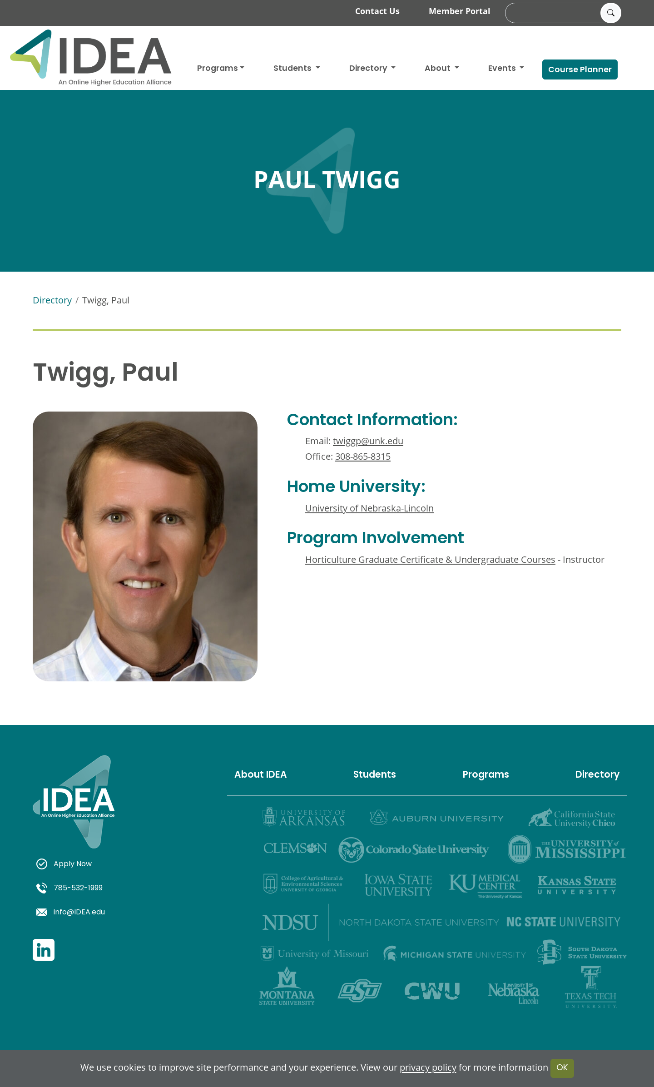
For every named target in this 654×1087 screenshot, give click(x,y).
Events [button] (503, 68)
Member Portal (459, 10)
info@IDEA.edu (70, 912)
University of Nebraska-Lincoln (369, 508)
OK (562, 1068)
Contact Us (377, 10)
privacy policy (428, 1068)
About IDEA (260, 775)
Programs (217, 68)
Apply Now (64, 864)
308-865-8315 (363, 456)
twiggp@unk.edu (368, 441)
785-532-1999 (69, 888)
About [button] (438, 68)
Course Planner (580, 70)
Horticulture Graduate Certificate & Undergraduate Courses (430, 559)
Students (293, 68)
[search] (562, 13)
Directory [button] (369, 68)
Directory (52, 300)
